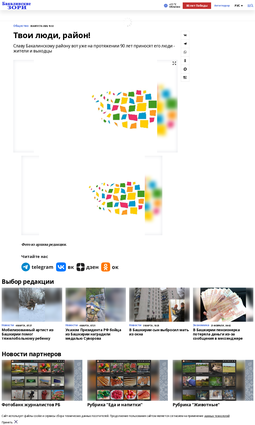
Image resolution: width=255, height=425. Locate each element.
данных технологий (217, 416)
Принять (7, 422)
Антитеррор (222, 5)
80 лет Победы (197, 5)
